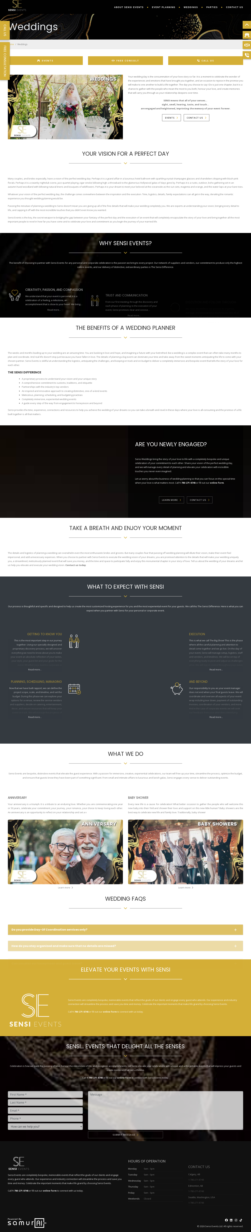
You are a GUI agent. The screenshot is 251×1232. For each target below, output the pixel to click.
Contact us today (75, 581)
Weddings (191, 7)
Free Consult (125, 60)
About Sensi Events (129, 7)
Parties (212, 7)
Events (45, 60)
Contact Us (234, 7)
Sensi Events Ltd (213, 1226)
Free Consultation (5, 61)
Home (11, 44)
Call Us (205, 60)
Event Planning (163, 7)
